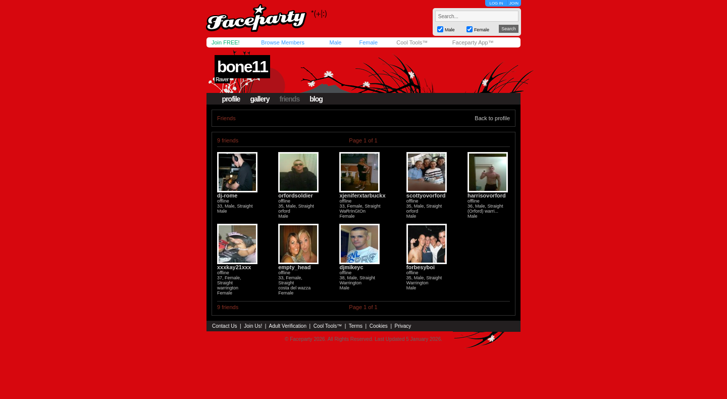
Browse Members (282, 42)
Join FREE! (226, 42)
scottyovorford (426, 195)
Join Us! (253, 326)
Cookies (379, 326)
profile (231, 99)
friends (290, 99)
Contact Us (224, 326)
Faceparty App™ (473, 42)
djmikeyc (351, 267)
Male (335, 42)
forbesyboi (420, 267)
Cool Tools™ (412, 42)
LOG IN (496, 3)
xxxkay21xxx (234, 267)
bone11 (242, 67)
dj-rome (227, 195)
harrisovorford (487, 195)
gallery (259, 99)
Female (368, 42)
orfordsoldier (295, 195)
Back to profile (492, 118)
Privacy (403, 326)
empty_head (294, 267)
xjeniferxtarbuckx (362, 195)
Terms (355, 326)
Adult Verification (287, 326)
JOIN (513, 3)
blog (316, 99)
